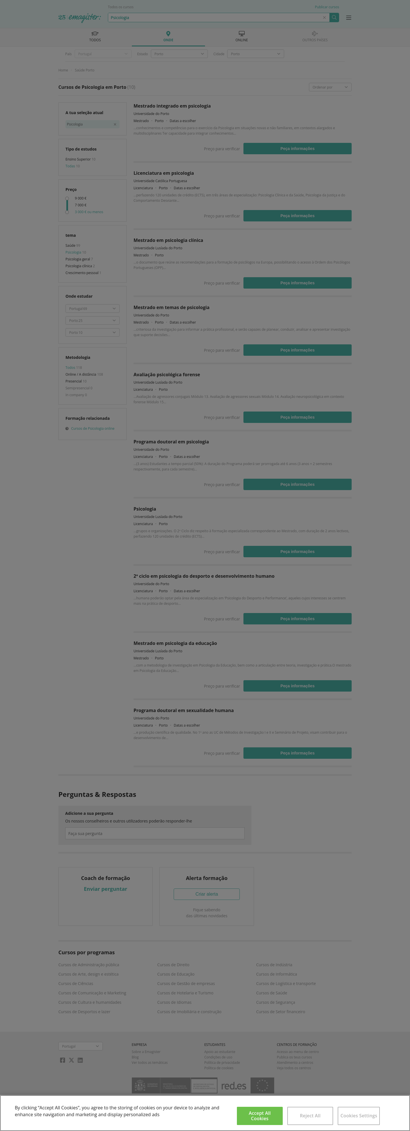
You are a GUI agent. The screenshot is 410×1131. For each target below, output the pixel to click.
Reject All (310, 1116)
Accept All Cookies (260, 1116)
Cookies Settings (359, 1116)
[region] (205, 1113)
